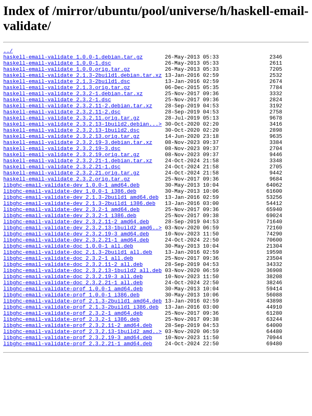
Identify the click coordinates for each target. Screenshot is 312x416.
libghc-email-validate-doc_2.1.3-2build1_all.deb (77, 293)
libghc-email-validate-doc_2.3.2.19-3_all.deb (73, 322)
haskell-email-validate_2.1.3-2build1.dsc (66, 88)
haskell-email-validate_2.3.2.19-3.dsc (62, 168)
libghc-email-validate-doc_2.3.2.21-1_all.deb (73, 329)
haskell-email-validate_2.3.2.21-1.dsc (62, 190)
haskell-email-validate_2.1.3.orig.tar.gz (66, 95)
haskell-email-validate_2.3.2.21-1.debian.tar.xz (77, 183)
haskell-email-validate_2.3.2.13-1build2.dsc (71, 146)
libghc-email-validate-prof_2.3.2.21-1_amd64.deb (77, 403)
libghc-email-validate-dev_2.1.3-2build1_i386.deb (79, 234)
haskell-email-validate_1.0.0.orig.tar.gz (66, 73)
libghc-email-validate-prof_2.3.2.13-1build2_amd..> (82, 388)
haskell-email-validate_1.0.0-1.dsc (57, 66)
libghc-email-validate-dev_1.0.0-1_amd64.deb (71, 212)
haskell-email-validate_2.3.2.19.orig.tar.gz (71, 176)
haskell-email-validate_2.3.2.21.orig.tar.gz (71, 198)
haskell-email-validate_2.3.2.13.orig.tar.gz (71, 154)
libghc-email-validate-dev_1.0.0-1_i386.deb (69, 220)
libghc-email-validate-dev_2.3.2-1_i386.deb (69, 249)
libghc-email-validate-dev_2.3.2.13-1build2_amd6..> (82, 264)
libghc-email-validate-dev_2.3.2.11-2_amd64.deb (76, 256)
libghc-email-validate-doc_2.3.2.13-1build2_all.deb (82, 315)
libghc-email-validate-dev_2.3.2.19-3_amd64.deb (76, 271)
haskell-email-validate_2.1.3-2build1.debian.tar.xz (82, 81)
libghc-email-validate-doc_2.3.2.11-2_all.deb (73, 307)
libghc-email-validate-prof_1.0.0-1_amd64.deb (73, 337)
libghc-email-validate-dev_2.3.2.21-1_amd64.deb (76, 278)
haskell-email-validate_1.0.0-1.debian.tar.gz (73, 59)
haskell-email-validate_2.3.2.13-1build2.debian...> (82, 139)
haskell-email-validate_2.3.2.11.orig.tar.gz (71, 132)
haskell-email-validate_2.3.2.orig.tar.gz (66, 205)
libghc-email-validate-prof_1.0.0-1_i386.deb (71, 344)
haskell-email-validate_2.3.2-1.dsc (57, 110)
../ (8, 51)
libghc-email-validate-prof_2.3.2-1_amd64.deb (73, 366)
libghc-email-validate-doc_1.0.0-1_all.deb (68, 286)
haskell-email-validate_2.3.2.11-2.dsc (62, 125)
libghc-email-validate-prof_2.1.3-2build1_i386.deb (80, 359)
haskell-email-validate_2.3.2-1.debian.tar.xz (73, 103)
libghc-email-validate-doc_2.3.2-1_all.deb (68, 300)
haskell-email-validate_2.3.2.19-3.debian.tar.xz (77, 161)
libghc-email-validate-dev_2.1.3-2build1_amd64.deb (80, 227)
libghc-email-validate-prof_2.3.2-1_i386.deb (71, 373)
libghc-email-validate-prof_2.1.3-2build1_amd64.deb (82, 351)
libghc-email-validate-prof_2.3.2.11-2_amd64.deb (77, 381)
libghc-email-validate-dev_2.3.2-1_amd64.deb (71, 242)
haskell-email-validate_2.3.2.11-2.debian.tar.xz (77, 117)
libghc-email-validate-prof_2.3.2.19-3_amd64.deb (77, 395)
